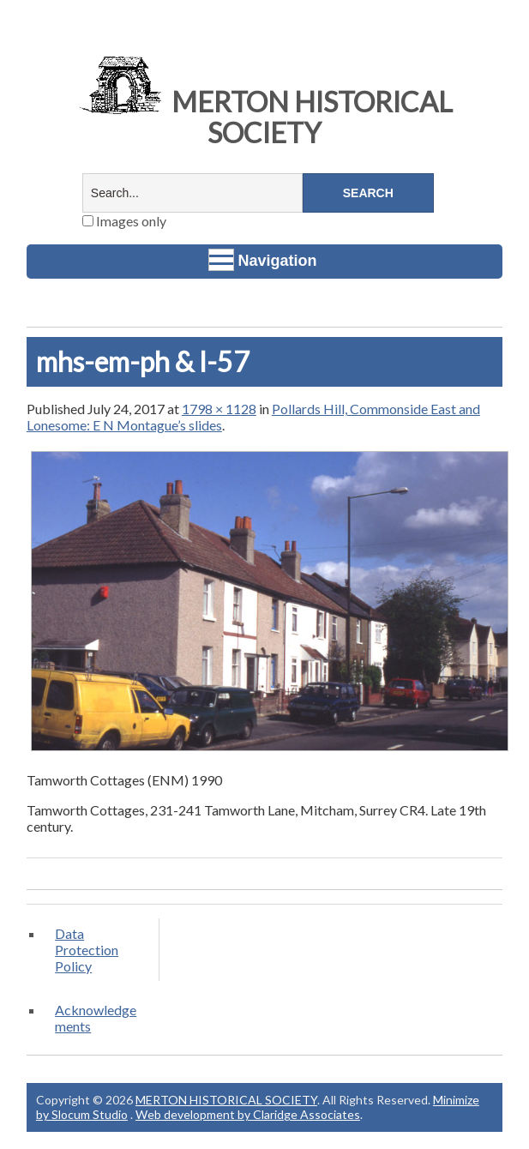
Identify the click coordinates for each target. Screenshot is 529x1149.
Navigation (262, 260)
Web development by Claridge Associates (247, 1114)
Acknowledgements (95, 1018)
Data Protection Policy (86, 949)
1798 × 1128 (219, 408)
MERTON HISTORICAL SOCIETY (264, 117)
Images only (124, 221)
